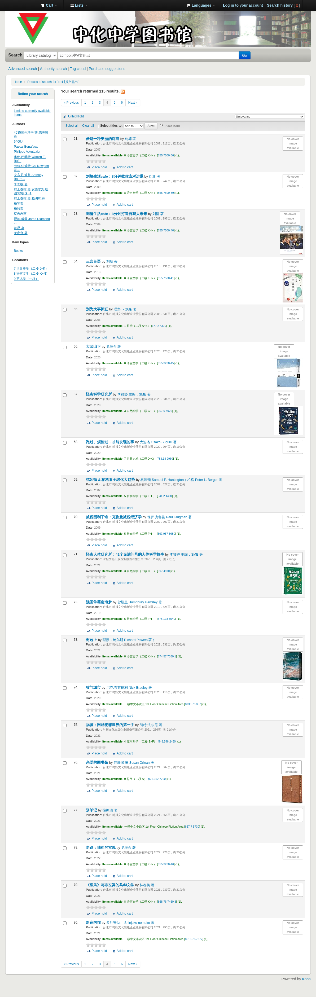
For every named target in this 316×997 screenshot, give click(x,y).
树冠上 (92, 640)
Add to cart (125, 167)
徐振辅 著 (110, 810)
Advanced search (22, 69)
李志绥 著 (20, 184)
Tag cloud (78, 69)
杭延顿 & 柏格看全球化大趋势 (111, 480)
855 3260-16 (166, 864)
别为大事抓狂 (97, 309)
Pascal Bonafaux (26, 146)
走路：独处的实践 (101, 848)
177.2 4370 (159, 325)
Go (244, 55)
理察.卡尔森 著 (125, 309)
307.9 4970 (165, 410)
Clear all (88, 126)
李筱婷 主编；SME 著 (134, 394)
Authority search (53, 69)
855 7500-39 (166, 192)
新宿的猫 (94, 923)
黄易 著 (19, 228)
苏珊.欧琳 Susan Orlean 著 (134, 763)
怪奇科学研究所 (99, 394)
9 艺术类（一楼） (26, 279)
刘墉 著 (130, 139)
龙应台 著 (20, 233)
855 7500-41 (166, 278)
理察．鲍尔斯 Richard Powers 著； (129, 640)
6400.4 (19, 141)
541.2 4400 (165, 496)
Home (18, 82)
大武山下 (94, 347)
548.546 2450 (166, 741)
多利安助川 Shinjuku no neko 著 (130, 923)
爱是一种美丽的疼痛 (103, 139)
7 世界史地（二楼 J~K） (31, 268)
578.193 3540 (166, 618)
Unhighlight (76, 116)
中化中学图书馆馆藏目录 (24, 5)
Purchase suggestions (107, 69)
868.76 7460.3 (167, 901)
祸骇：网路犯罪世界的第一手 (110, 725)
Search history (280, 5)
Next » (132, 102)
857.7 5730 (192, 826)
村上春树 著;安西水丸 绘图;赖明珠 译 (31, 191)
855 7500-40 (166, 230)
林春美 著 (147, 885)
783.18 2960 (165, 458)
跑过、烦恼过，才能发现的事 (110, 442)
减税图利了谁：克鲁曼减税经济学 (114, 517)
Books (18, 251)
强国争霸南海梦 (99, 602)
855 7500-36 (166, 155)
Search (15, 54)
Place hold (99, 167)
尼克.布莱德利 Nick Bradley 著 (129, 687)
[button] (49, 5)
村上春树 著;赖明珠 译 (29, 198)
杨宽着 (18, 203)
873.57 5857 (193, 704)
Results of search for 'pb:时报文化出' (52, 82)
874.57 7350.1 (167, 656)
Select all (71, 126)
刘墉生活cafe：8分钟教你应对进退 (115, 176)
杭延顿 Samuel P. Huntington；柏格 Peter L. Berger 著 (181, 480)
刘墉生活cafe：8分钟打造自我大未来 (117, 214)
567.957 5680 (166, 533)
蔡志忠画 (20, 214)
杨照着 (18, 208)
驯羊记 (92, 810)
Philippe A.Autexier (27, 151)
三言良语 (94, 261)
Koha (306, 979)
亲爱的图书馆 (97, 763)
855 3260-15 (166, 363)
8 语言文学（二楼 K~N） (31, 273)
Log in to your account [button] (243, 5)
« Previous (71, 102)
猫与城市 (94, 687)
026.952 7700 (157, 778)
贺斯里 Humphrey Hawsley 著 (139, 602)
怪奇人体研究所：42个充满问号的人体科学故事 (125, 554)
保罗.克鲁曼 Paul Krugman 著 (169, 517)
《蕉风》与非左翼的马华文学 (110, 885)
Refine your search (33, 94)
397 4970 (164, 571)
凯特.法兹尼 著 (151, 725)
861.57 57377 (193, 939)
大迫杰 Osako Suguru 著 (158, 442)
